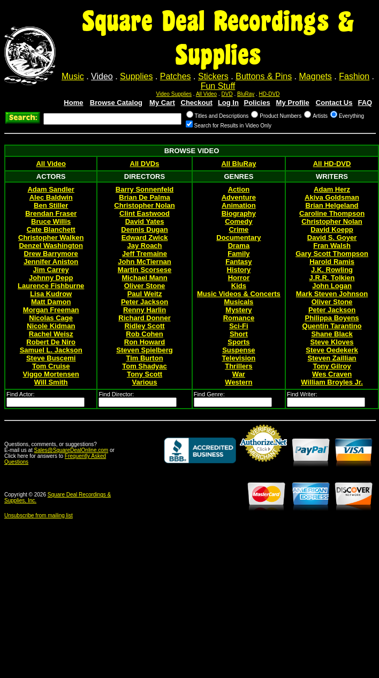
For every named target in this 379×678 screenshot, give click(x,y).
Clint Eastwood (144, 213)
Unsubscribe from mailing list (38, 515)
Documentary (238, 237)
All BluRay (238, 164)
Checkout (197, 103)
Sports (238, 342)
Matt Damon (51, 302)
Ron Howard (144, 342)
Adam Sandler (50, 189)
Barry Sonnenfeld (144, 189)
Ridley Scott (144, 326)
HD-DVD (269, 94)
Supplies (136, 76)
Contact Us (334, 103)
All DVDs (145, 164)
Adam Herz (332, 189)
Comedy (238, 221)
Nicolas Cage (51, 318)
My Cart (162, 103)
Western (238, 382)
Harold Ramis (331, 262)
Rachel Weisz (51, 334)
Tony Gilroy (332, 366)
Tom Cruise (51, 366)
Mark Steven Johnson (332, 294)
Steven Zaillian (332, 358)
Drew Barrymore (51, 254)
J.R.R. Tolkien (332, 278)
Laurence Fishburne (51, 286)
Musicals (238, 302)
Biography (239, 213)
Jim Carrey (51, 270)
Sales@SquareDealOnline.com (71, 450)
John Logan (332, 286)
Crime (238, 229)
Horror (238, 278)
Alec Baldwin (51, 197)
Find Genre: (209, 394)
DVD (227, 94)
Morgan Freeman (51, 310)
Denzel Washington (50, 246)
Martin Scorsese (144, 270)
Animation (239, 205)
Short (239, 334)
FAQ (365, 103)
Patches (175, 76)
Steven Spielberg (144, 350)
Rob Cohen (144, 334)
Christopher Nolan (144, 205)
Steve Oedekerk (332, 350)
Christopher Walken (51, 237)
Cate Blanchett (51, 229)
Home (73, 103)
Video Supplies (174, 94)
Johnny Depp (51, 278)
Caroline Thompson (332, 213)
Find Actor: (20, 394)
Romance (239, 318)
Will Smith (51, 382)
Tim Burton (144, 358)
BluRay (245, 94)
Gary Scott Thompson (331, 254)
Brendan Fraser (51, 213)
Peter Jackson (144, 302)
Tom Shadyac (144, 366)
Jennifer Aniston (51, 262)
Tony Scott (144, 374)
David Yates (144, 221)
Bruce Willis (51, 221)
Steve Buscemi (51, 358)
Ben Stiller (51, 205)
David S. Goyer (332, 237)
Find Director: (116, 394)
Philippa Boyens (332, 318)
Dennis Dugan (144, 229)
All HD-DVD (332, 164)
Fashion (354, 76)
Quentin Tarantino (332, 326)
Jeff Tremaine (144, 254)
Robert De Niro (50, 342)
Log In (228, 103)
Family (238, 254)
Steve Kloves (332, 342)
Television (239, 358)
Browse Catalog (116, 103)
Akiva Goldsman (332, 197)
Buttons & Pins (264, 76)
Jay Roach (144, 246)
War (238, 374)
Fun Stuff (218, 86)
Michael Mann (144, 278)
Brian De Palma (144, 197)
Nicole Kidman (51, 326)
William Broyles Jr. (332, 382)
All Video (206, 94)
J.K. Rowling (332, 270)
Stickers (213, 76)
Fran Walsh (332, 246)
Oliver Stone (144, 286)
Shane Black (331, 334)
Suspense (238, 350)
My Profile (292, 103)
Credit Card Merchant (263, 466)
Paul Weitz (144, 294)
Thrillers (238, 366)
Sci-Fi (238, 326)
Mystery (238, 310)
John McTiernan (144, 262)
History (238, 270)
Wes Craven (332, 374)
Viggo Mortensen (51, 374)
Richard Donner (144, 318)
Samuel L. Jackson (51, 350)
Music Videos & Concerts (239, 294)
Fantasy (238, 262)
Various (144, 382)
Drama (238, 246)
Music (73, 76)
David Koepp (331, 229)
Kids (238, 286)
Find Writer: (302, 394)
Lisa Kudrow (51, 294)
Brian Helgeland (332, 205)
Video (102, 76)
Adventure (239, 197)
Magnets (315, 76)
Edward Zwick (145, 237)
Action (238, 189)
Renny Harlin (144, 310)
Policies (257, 103)
